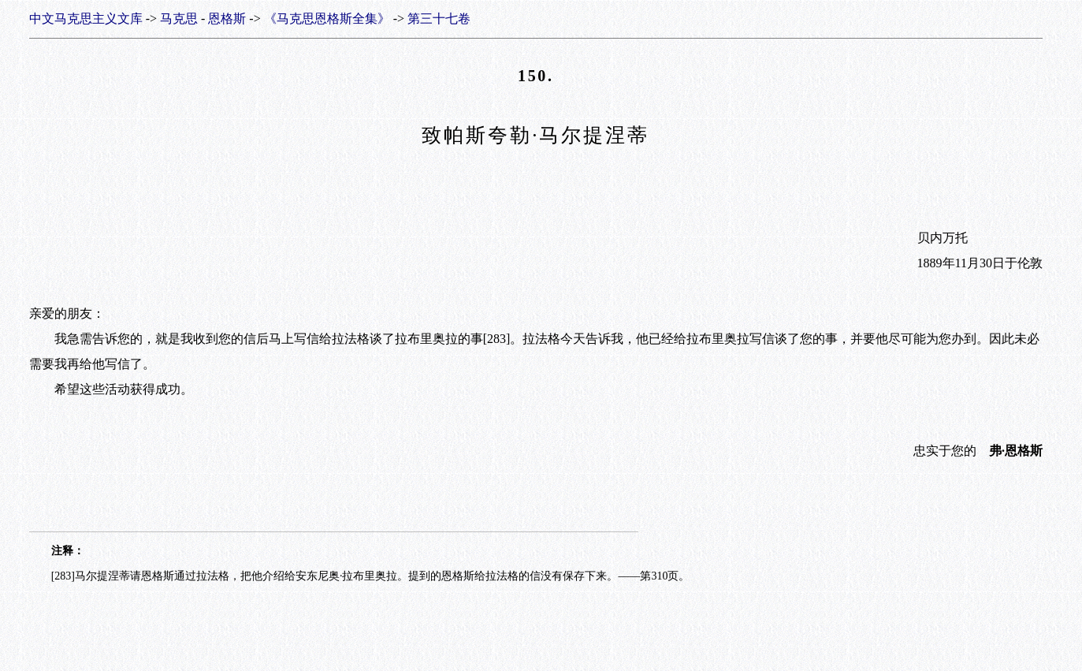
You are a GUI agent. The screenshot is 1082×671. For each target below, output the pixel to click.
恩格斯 (227, 18)
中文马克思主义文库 (86, 18)
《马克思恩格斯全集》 (327, 18)
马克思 (179, 18)
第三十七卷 (438, 18)
